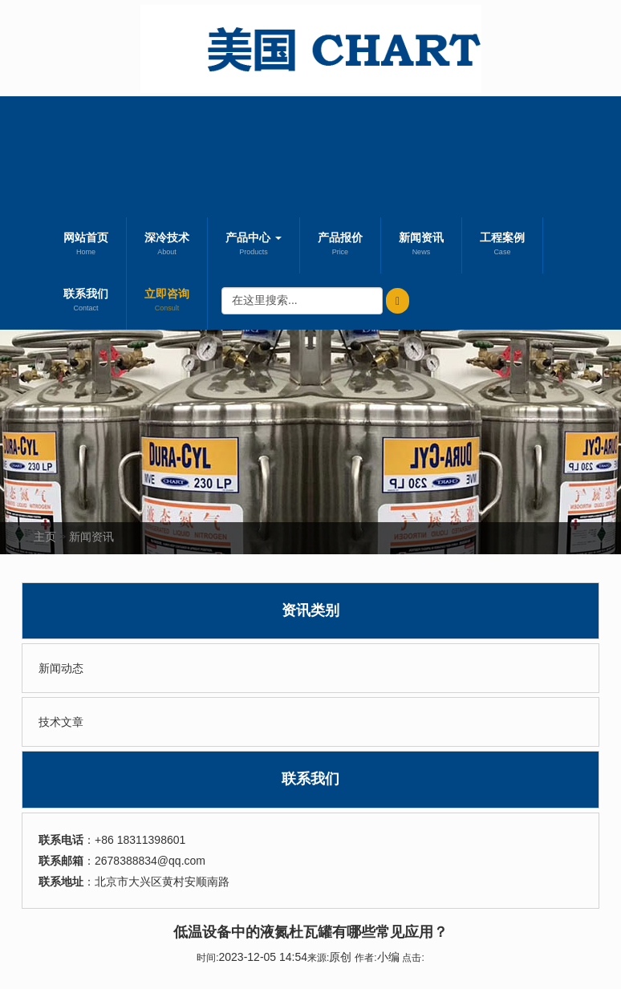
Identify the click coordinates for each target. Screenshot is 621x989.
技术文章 (61, 721)
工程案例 (502, 245)
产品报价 (340, 245)
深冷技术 (166, 245)
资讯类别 (310, 610)
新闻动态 (61, 668)
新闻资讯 (421, 245)
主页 (45, 536)
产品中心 (253, 245)
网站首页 (85, 245)
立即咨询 (166, 301)
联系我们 (85, 301)
